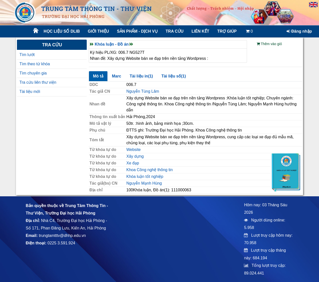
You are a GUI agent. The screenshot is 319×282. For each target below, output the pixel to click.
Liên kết (200, 31)
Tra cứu (175, 31)
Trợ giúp (227, 31)
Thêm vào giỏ (269, 44)
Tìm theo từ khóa (34, 64)
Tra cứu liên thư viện (37, 82)
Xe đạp (132, 163)
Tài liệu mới (29, 91)
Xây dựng (135, 156)
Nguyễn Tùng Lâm (142, 91)
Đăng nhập (299, 31)
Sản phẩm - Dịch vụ (137, 31)
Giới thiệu (98, 31)
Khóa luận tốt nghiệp (144, 176)
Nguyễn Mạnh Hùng (144, 183)
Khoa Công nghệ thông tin (149, 170)
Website (133, 149)
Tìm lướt (27, 55)
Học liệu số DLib (62, 31)
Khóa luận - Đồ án (112, 44)
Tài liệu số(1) (173, 76)
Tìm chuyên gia (33, 73)
